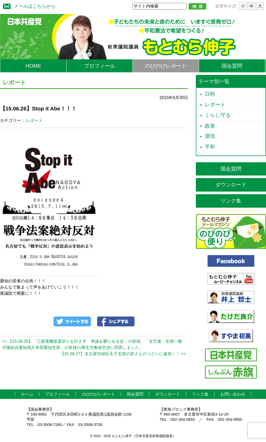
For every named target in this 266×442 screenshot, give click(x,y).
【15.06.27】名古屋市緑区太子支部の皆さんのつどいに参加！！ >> (123, 354)
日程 (210, 94)
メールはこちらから (28, 5)
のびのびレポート (166, 66)
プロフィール (99, 66)
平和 (210, 147)
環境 (210, 136)
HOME (33, 66)
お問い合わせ (232, 394)
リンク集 (231, 201)
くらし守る (218, 115)
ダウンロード (231, 184)
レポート (34, 120)
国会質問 (232, 66)
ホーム (27, 394)
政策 (210, 126)
